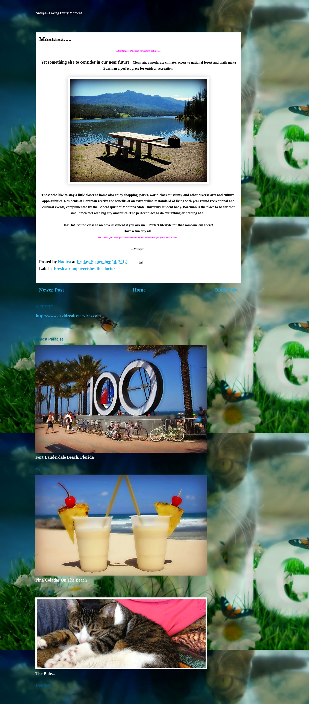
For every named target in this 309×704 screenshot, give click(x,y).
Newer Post (51, 290)
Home (139, 290)
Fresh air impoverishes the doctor (84, 268)
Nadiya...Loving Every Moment (59, 13)
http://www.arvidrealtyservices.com (68, 315)
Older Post (226, 290)
